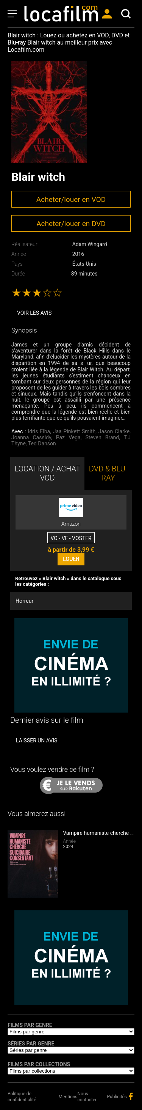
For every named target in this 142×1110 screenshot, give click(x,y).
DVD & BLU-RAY (108, 473)
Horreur (24, 601)
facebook (130, 1096)
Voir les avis (34, 313)
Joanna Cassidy (31, 437)
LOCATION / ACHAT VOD (47, 473)
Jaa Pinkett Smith (74, 431)
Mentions (68, 1096)
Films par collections (39, 1064)
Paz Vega (68, 437)
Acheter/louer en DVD (71, 223)
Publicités (117, 1096)
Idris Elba (39, 431)
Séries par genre (31, 1044)
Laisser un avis (36, 740)
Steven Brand (102, 437)
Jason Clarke (114, 431)
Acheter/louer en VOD (71, 199)
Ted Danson (42, 443)
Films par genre (30, 1025)
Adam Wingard (89, 244)
